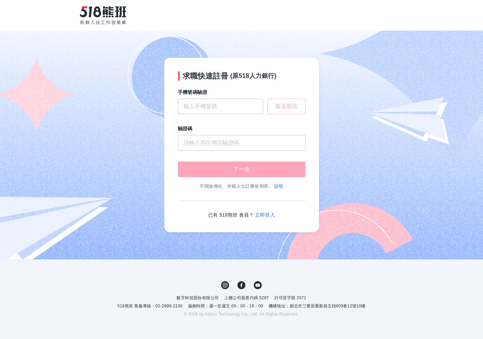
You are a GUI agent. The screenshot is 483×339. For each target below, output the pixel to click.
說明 (278, 186)
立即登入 (265, 215)
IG (225, 285)
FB (241, 285)
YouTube (258, 285)
